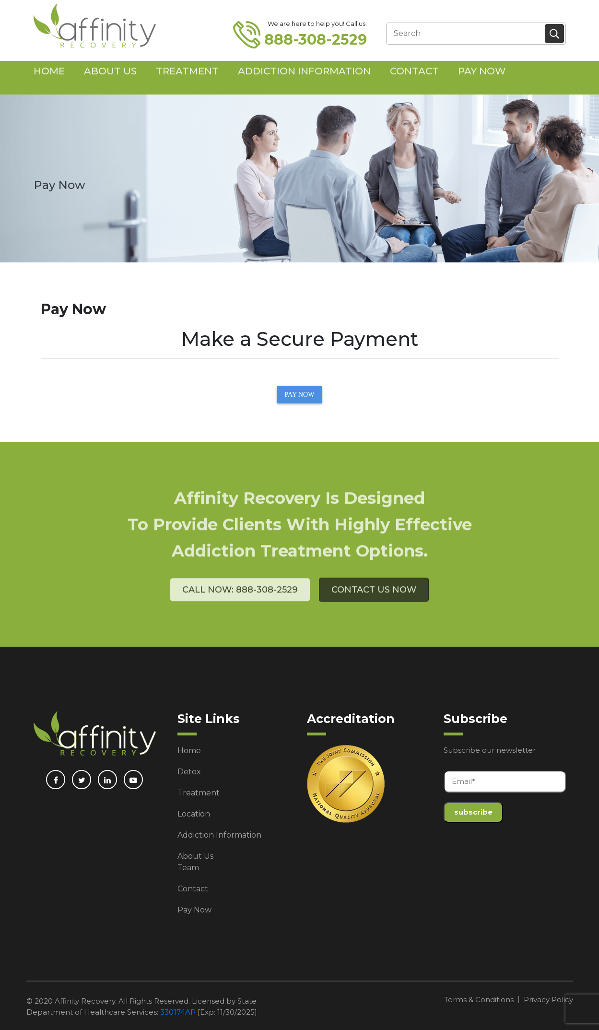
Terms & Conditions (479, 999)
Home (49, 61)
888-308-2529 (315, 39)
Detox (189, 771)
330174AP (178, 1012)
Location (193, 813)
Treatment (187, 61)
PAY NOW (300, 394)
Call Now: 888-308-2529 (240, 604)
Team (188, 867)
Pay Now (482, 61)
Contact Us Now (373, 604)
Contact (414, 61)
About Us (110, 61)
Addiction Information (304, 61)
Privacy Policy (548, 999)
